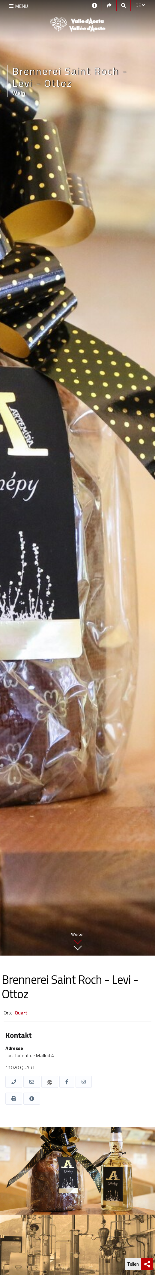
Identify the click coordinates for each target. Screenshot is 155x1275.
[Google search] (123, 5)
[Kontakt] (94, 5)
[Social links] (109, 5)
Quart (21, 1012)
